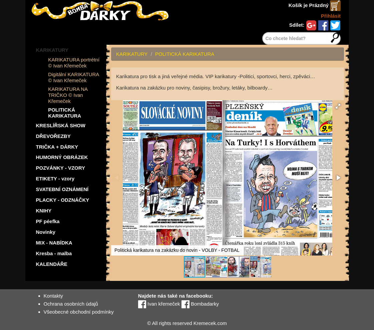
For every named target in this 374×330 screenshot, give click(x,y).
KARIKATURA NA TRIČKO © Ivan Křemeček (67, 95)
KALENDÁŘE (51, 264)
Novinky (45, 232)
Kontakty (53, 296)
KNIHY (44, 210)
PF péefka (48, 221)
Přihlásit (331, 16)
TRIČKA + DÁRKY (57, 147)
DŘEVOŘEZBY (53, 136)
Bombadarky (200, 304)
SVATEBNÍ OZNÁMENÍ (62, 189)
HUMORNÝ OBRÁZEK (62, 157)
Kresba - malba (54, 253)
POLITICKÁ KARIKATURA (64, 113)
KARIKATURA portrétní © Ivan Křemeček (73, 62)
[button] (338, 106)
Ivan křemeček (159, 304)
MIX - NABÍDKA (54, 242)
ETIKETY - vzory (55, 178)
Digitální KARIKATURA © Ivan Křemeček (73, 77)
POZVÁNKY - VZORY (60, 168)
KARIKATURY (52, 50)
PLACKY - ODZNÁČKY (62, 200)
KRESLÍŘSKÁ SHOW (60, 125)
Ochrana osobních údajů (71, 304)
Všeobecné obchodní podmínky (79, 312)
